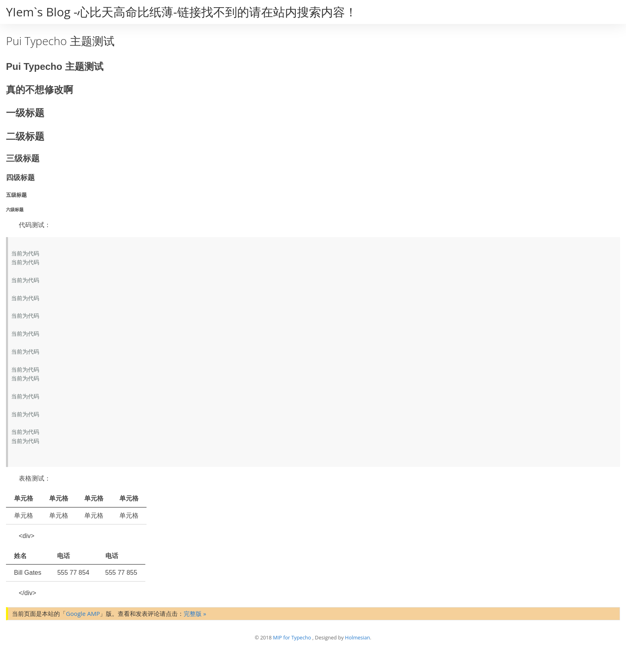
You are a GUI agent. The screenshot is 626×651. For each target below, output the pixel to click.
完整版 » (195, 613)
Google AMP (83, 613)
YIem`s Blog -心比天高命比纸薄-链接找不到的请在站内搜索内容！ (181, 12)
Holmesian (357, 637)
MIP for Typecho (292, 637)
